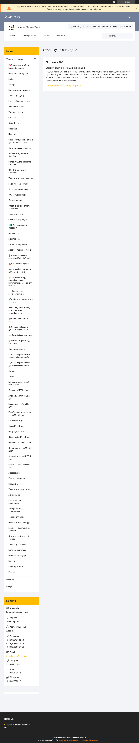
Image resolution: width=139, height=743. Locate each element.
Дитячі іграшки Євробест (20, 148)
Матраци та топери (17, 431)
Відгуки (9, 586)
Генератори (13, 233)
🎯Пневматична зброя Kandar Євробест (18, 66)
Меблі (11, 79)
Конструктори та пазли (19, 90)
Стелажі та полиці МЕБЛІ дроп (19, 457)
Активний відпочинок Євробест (18, 154)
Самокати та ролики (17, 244)
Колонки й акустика (17, 550)
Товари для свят (16, 214)
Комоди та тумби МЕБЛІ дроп (19, 405)
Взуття (11, 561)
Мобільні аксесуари (17, 555)
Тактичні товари (15, 112)
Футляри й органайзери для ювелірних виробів (19, 355)
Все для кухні (14, 484)
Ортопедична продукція (19, 189)
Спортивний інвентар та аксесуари (19, 207)
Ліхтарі (11, 84)
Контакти (61, 36)
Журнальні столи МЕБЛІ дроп (19, 397)
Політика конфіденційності (90, 740)
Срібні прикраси (15, 566)
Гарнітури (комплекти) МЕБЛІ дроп (18, 383)
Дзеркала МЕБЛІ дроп (18, 390)
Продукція (28, 36)
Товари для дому (16, 95)
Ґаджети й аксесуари (18, 184)
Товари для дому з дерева (20, 178)
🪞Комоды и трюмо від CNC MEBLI (19, 342)
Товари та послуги (14, 59)
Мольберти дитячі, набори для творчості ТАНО (20, 141)
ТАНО (11, 376)
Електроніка (14, 239)
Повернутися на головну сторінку (63, 85)
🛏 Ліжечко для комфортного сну (16, 292)
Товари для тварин (17, 544)
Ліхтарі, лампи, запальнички (15, 510)
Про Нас (46, 36)
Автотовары (14, 473)
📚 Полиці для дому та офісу (18, 320)
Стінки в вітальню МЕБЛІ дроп (19, 449)
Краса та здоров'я (16, 478)
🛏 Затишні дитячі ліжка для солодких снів (19, 270)
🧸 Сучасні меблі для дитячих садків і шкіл (18, 328)
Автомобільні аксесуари (19, 250)
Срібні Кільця (14, 123)
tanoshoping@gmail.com (17, 656)
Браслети (12, 118)
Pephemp (12, 572)
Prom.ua (83, 738)
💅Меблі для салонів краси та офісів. (20, 300)
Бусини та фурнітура (17, 220)
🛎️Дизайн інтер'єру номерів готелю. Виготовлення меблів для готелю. (20, 281)
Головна (13, 36)
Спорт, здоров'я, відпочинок (15, 501)
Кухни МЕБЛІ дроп (16, 420)
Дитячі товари (15, 200)
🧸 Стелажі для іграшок (19, 264)
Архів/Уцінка (14, 495)
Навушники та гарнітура (19, 522)
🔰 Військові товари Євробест (17, 226)
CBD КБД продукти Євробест (17, 171)
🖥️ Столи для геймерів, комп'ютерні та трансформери (19, 310)
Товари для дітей (16, 517)
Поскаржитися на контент (68, 740)
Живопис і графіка (16, 107)
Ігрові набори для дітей (19, 101)
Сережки (12, 129)
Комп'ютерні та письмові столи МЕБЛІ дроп (19, 413)
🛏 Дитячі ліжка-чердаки (20, 335)
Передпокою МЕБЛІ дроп (19, 442)
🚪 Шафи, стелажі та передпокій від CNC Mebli (19, 256)
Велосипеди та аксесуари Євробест (20, 163)
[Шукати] (105, 36)
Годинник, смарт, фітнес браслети (19, 529)
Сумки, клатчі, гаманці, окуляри (18, 537)
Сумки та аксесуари (17, 195)
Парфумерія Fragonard (18, 73)
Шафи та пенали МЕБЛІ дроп (19, 465)
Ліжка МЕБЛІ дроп (16, 426)
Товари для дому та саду (19, 489)
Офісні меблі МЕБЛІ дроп (19, 437)
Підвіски (12, 134)
